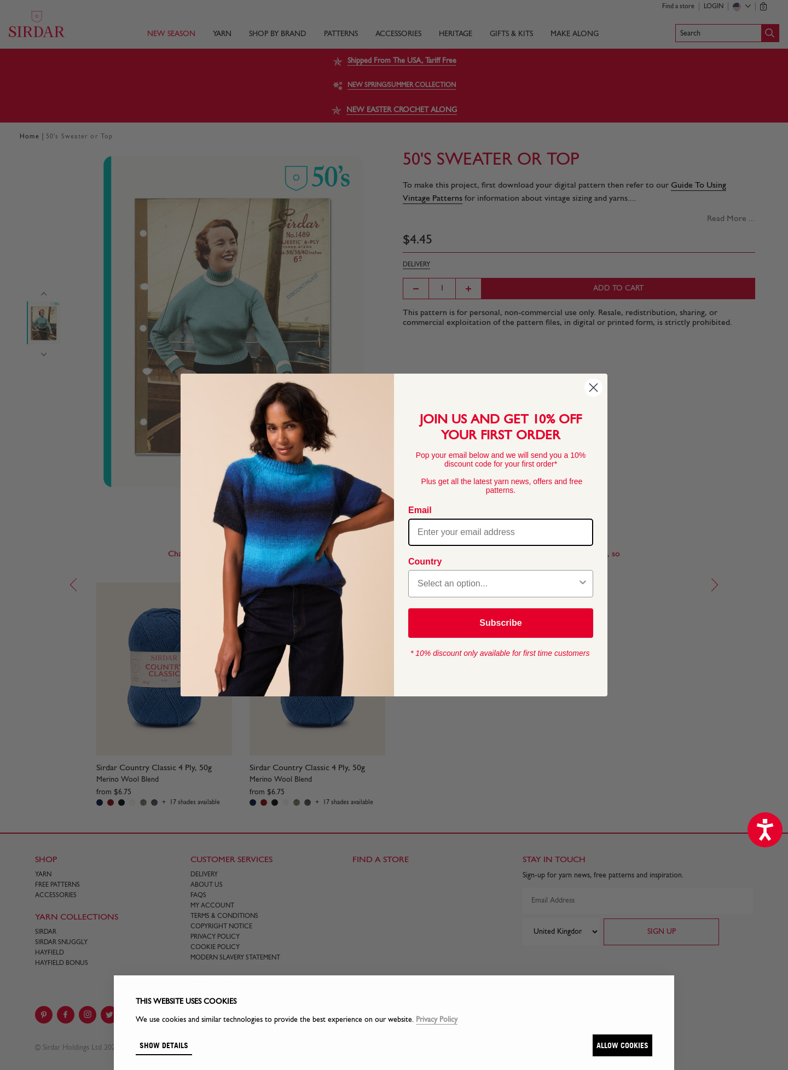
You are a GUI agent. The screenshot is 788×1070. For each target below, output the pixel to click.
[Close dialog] (593, 387)
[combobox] (497, 584)
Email (420, 510)
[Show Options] (582, 584)
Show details (164, 1045)
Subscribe (500, 622)
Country (425, 561)
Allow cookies (622, 1045)
